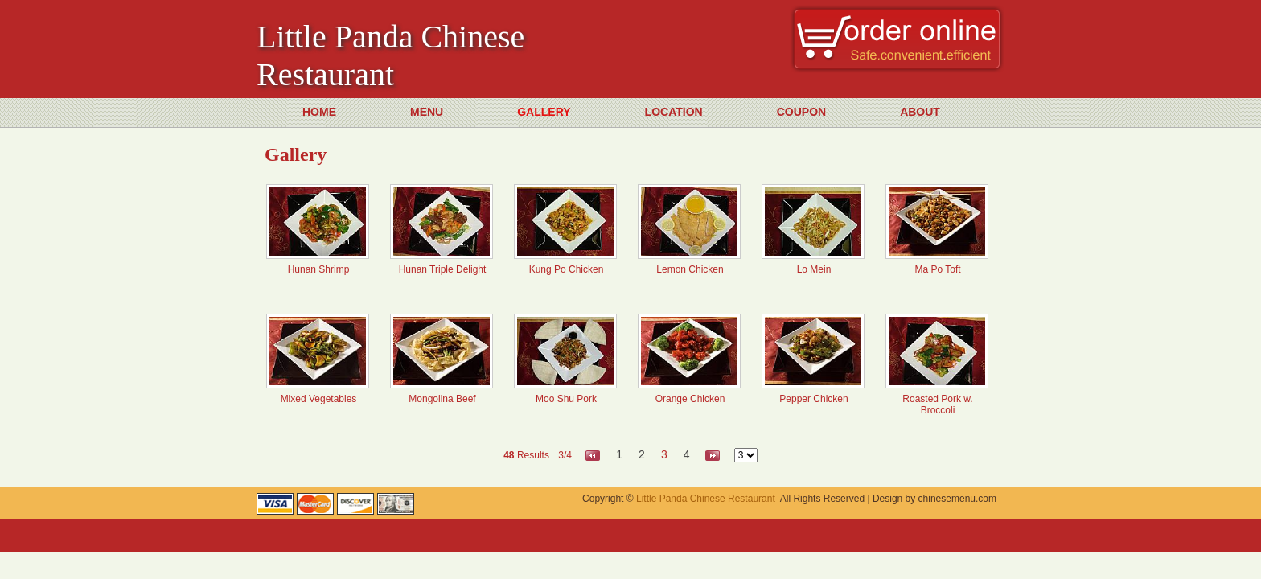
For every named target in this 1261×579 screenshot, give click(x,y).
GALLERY (543, 111)
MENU (426, 111)
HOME (319, 111)
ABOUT (920, 111)
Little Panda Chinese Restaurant (705, 498)
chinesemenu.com (957, 498)
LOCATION (674, 111)
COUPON (801, 111)
